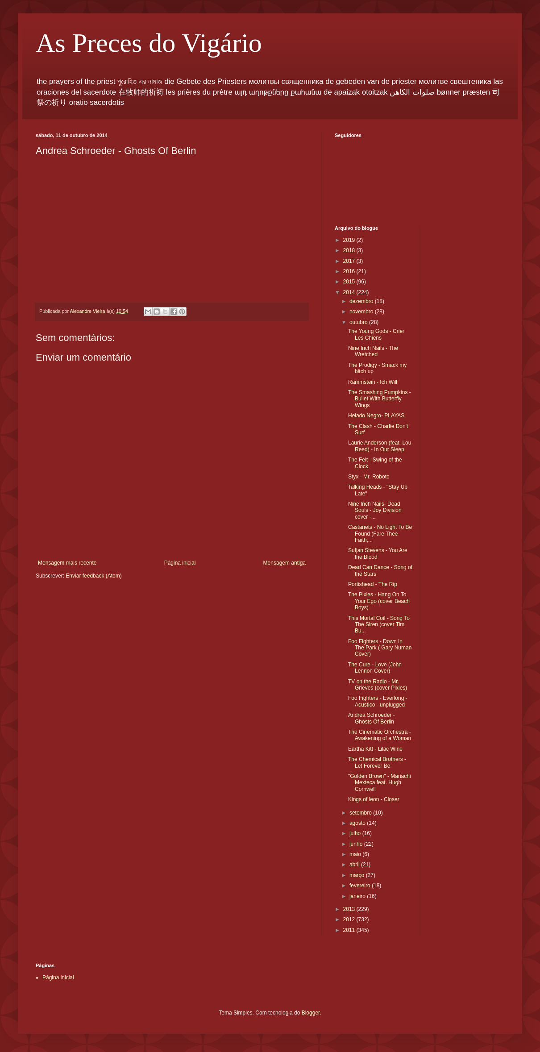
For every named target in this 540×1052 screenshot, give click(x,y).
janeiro (358, 896)
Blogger (311, 1013)
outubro (359, 322)
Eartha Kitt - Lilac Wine (375, 749)
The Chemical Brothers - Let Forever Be (377, 762)
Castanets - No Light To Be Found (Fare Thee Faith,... (380, 533)
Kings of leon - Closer (373, 799)
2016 (350, 271)
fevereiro (360, 885)
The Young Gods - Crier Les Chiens (376, 334)
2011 (350, 930)
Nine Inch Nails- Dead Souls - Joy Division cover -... (375, 510)
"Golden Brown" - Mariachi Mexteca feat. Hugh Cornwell (379, 782)
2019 (350, 240)
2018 (350, 250)
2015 (350, 282)
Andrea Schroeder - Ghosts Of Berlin (371, 718)
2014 (350, 292)
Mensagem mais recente (67, 563)
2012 (350, 919)
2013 (350, 909)
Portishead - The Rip (372, 584)
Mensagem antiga (284, 563)
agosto (358, 823)
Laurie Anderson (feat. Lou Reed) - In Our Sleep (379, 446)
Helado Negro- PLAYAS (376, 415)
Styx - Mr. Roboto (369, 477)
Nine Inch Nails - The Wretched (373, 351)
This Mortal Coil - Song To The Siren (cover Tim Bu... (379, 624)
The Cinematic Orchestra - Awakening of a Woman (379, 735)
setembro (361, 813)
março (357, 875)
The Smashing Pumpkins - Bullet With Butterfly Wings (379, 398)
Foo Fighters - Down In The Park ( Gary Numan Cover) (379, 647)
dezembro (362, 301)
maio (355, 854)
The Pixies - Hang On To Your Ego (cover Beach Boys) (379, 601)
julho (355, 833)
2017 (350, 261)
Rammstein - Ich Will (372, 382)
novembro (362, 311)
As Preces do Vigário (149, 43)
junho (356, 844)
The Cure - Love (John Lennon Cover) (375, 667)
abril (355, 864)
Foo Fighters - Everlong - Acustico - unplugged (377, 701)
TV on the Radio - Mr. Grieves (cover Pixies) (377, 684)
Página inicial (180, 563)
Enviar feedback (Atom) (93, 576)
